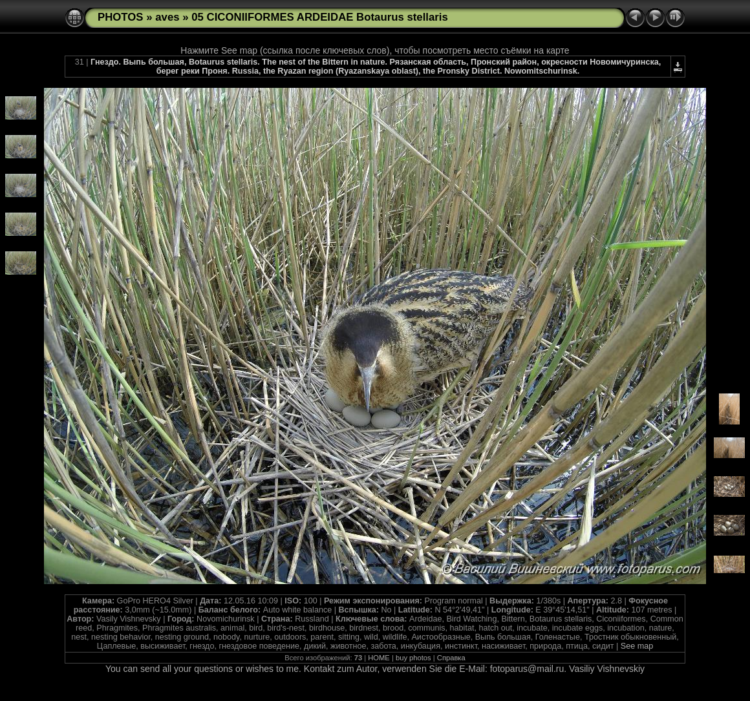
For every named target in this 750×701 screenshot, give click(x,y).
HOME (379, 658)
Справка (451, 658)
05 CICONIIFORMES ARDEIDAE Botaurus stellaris (319, 17)
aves (167, 17)
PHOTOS (121, 17)
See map (637, 646)
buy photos (413, 658)
